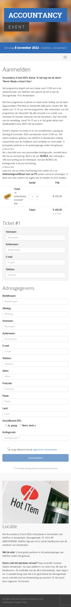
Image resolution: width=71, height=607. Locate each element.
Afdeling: (6, 308)
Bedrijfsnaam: (9, 296)
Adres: (5, 371)
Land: (5, 408)
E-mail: (9, 257)
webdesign (7, 602)
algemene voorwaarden (45, 449)
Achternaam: (12, 244)
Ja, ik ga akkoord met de (32, 447)
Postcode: (7, 383)
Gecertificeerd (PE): (12, 421)
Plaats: (5, 396)
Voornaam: (11, 232)
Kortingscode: (9, 432)
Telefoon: (10, 269)
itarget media (21, 602)
